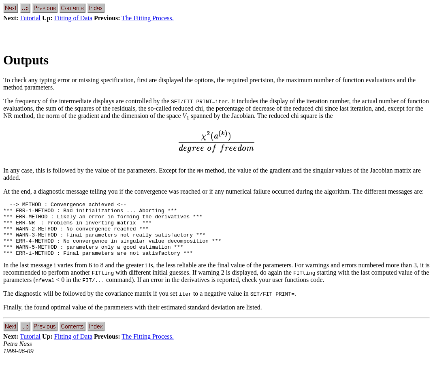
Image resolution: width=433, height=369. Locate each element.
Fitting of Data (73, 18)
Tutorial (30, 18)
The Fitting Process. (147, 18)
